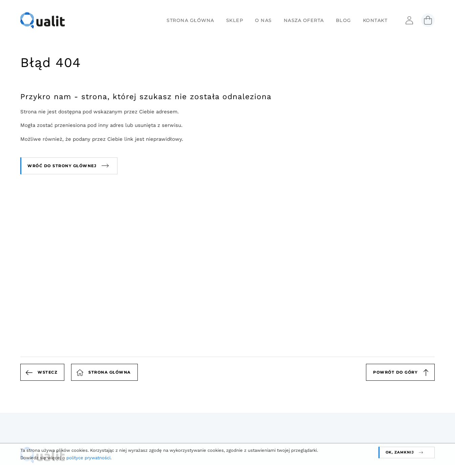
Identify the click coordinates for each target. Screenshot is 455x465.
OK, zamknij (400, 452)
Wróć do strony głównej (61, 165)
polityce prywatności (88, 457)
